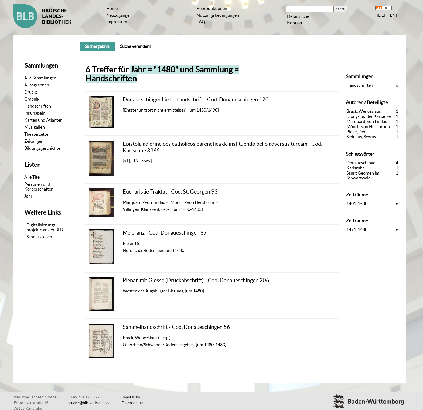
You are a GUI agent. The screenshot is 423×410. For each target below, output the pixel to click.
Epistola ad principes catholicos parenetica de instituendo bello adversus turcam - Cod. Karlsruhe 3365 (222, 147)
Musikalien (34, 127)
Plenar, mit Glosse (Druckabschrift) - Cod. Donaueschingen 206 (196, 280)
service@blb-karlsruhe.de (89, 403)
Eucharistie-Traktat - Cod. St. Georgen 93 (170, 191)
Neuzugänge (117, 15)
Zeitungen (33, 141)
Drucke (31, 91)
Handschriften (37, 106)
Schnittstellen (39, 236)
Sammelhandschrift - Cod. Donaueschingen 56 (176, 327)
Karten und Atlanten (43, 120)
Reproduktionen (212, 8)
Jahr (28, 196)
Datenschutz (132, 403)
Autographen (36, 84)
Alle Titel (32, 177)
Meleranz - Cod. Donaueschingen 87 (165, 232)
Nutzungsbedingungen (218, 15)
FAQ (201, 21)
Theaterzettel (36, 134)
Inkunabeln (34, 113)
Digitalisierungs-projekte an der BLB (44, 227)
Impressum (116, 21)
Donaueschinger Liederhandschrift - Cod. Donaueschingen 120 (196, 99)
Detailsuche (298, 16)
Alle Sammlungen (40, 77)
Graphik (31, 98)
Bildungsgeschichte (42, 148)
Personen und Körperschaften (38, 186)
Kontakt (294, 22)
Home (112, 8)
